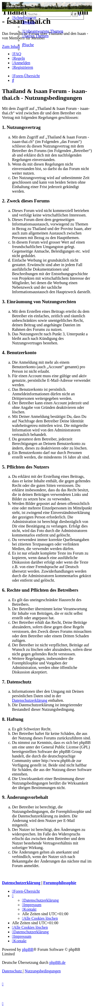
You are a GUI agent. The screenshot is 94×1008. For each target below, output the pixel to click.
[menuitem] (28, 22)
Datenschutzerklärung (29, 700)
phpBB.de (57, 962)
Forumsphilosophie (59, 883)
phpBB (27, 949)
